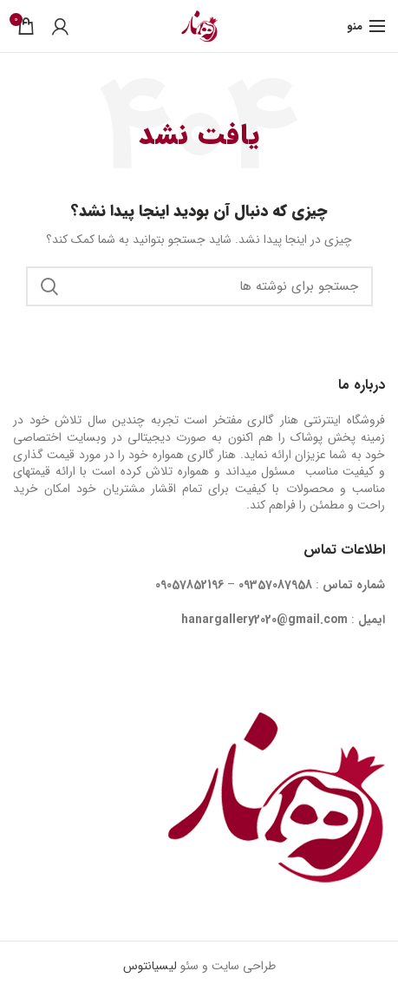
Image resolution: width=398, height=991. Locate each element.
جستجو (49, 286)
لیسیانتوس (150, 965)
